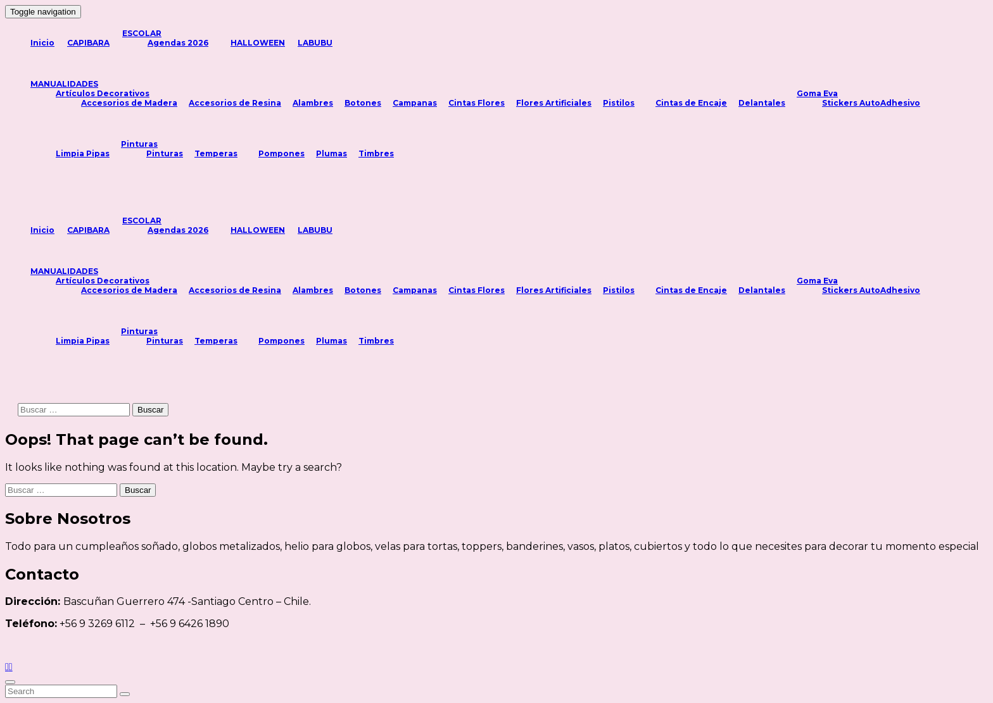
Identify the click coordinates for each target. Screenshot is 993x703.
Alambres (313, 103)
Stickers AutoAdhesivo (871, 103)
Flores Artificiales (553, 103)
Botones (363, 103)
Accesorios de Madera (129, 103)
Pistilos (619, 103)
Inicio (42, 42)
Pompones (281, 153)
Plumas (331, 153)
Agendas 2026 (178, 42)
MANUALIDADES (64, 84)
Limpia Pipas (83, 153)
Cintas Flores (476, 103)
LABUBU (315, 42)
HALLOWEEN (258, 42)
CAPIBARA (88, 42)
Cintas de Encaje (691, 103)
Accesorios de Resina (235, 103)
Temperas (215, 153)
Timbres (376, 153)
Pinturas (139, 144)
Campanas (415, 103)
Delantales (761, 103)
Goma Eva (817, 93)
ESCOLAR (141, 33)
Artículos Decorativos (102, 93)
